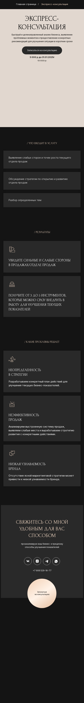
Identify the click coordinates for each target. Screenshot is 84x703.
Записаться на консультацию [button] (42, 50)
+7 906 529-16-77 (42, 570)
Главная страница (26, 4)
